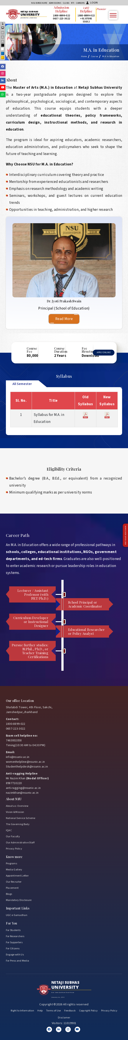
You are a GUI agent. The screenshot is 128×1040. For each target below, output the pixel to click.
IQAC (9, 830)
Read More (64, 319)
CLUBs (66, 3)
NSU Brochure (39, 3)
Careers (80, 3)
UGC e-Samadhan (16, 915)
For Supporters (14, 942)
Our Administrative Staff (20, 842)
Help (40, 1011)
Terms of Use (53, 1011)
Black (3, 45)
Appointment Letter (17, 876)
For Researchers (15, 936)
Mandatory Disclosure (19, 900)
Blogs (9, 894)
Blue (3, 54)
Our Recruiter (14, 882)
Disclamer (64, 1018)
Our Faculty (13, 836)
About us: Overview (17, 806)
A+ (3, 32)
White (3, 49)
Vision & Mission (15, 812)
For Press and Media (17, 961)
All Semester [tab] (22, 383)
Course (94, 56)
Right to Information (22, 1011)
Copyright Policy (88, 1011)
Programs (11, 863)
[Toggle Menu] (113, 15)
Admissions (55, 3)
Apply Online (104, 352)
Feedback (70, 1011)
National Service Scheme (20, 818)
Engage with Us (15, 955)
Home (84, 56)
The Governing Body (17, 824)
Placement (12, 888)
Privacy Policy (14, 849)
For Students (13, 930)
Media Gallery (14, 869)
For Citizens (13, 948)
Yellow (3, 58)
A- (3, 41)
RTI (72, 3)
